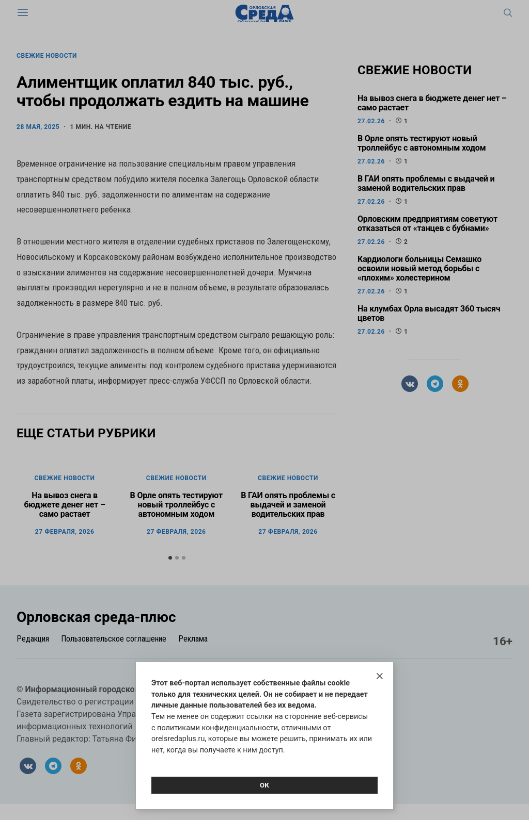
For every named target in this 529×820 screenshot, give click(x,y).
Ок (264, 785)
